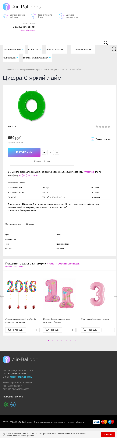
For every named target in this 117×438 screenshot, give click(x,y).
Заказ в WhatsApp (28, 30)
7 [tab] (74, 332)
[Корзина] (114, 51)
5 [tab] (65, 332)
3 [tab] (56, 332)
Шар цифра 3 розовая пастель (95, 310)
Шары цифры (50, 69)
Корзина (114, 53)
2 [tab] (52, 332)
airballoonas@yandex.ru (21, 368)
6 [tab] (70, 332)
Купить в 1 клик (86, 152)
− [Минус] (44, 152)
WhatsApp (89, 163)
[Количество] (50, 152)
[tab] (13, 215)
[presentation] (13, 215)
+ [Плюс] (57, 152)
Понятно (108, 434)
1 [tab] (47, 332)
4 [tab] (61, 332)
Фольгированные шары (28, 69)
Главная (10, 69)
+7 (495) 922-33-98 (28, 166)
